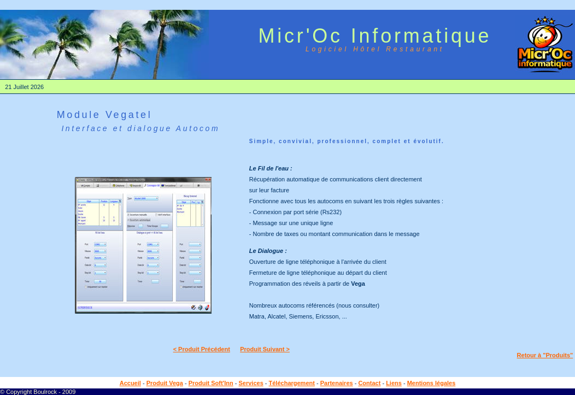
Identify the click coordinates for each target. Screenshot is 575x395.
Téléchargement (292, 383)
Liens (394, 383)
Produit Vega (164, 383)
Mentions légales (431, 383)
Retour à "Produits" (545, 355)
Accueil (130, 383)
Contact (369, 383)
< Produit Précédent (201, 349)
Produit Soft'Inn (211, 383)
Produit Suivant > (265, 349)
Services (250, 383)
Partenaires (336, 383)
